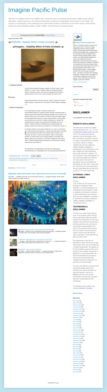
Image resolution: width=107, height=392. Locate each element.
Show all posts (50, 35)
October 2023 (77, 363)
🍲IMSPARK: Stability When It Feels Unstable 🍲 (33, 42)
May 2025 (76, 324)
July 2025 (75, 319)
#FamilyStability (17, 158)
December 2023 (77, 359)
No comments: (25, 155)
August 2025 (76, 317)
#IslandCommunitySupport (41, 158)
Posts (76, 102)
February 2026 (77, 305)
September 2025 (77, 315)
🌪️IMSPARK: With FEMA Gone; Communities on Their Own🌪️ (35, 239)
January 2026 (77, 307)
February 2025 (77, 330)
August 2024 (76, 342)
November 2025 (77, 311)
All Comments (78, 105)
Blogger (57, 383)
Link (26, 104)
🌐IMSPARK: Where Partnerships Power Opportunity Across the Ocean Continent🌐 (37, 173)
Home (33, 165)
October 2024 (77, 338)
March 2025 (76, 328)
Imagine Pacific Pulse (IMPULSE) (84, 42)
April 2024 (76, 351)
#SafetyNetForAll (23, 160)
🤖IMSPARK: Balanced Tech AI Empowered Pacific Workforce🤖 (36, 229)
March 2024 (76, 353)
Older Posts (63, 165)
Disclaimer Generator (85, 288)
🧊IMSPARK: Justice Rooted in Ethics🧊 (29, 249)
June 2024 (76, 346)
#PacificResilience (13, 160)
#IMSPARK (31, 158)
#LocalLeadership (53, 158)
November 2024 (77, 336)
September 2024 (77, 340)
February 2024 (77, 355)
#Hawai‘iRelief (24, 158)
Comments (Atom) (21, 168)
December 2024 (77, 334)
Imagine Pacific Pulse (37, 9)
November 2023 (77, 361)
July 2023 (75, 369)
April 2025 (76, 326)
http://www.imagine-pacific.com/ (85, 132)
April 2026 (76, 300)
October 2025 (77, 313)
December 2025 (77, 309)
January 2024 (77, 357)
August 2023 (76, 367)
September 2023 (77, 365)
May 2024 (76, 349)
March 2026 (76, 303)
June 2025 (76, 321)
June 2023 (76, 372)
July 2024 (75, 344)
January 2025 (77, 332)
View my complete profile (80, 82)
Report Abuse (77, 293)
